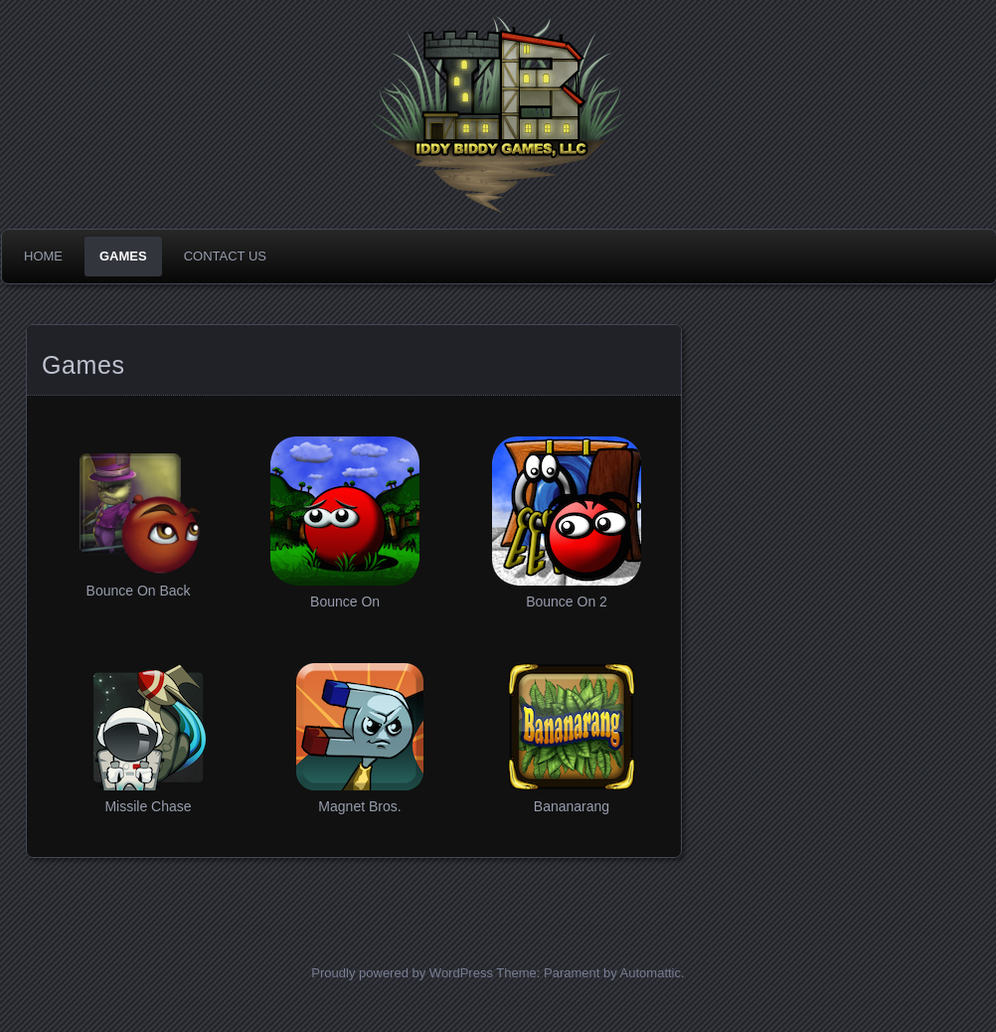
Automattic (650, 972)
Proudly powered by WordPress (402, 972)
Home (43, 256)
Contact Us (225, 256)
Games (123, 256)
